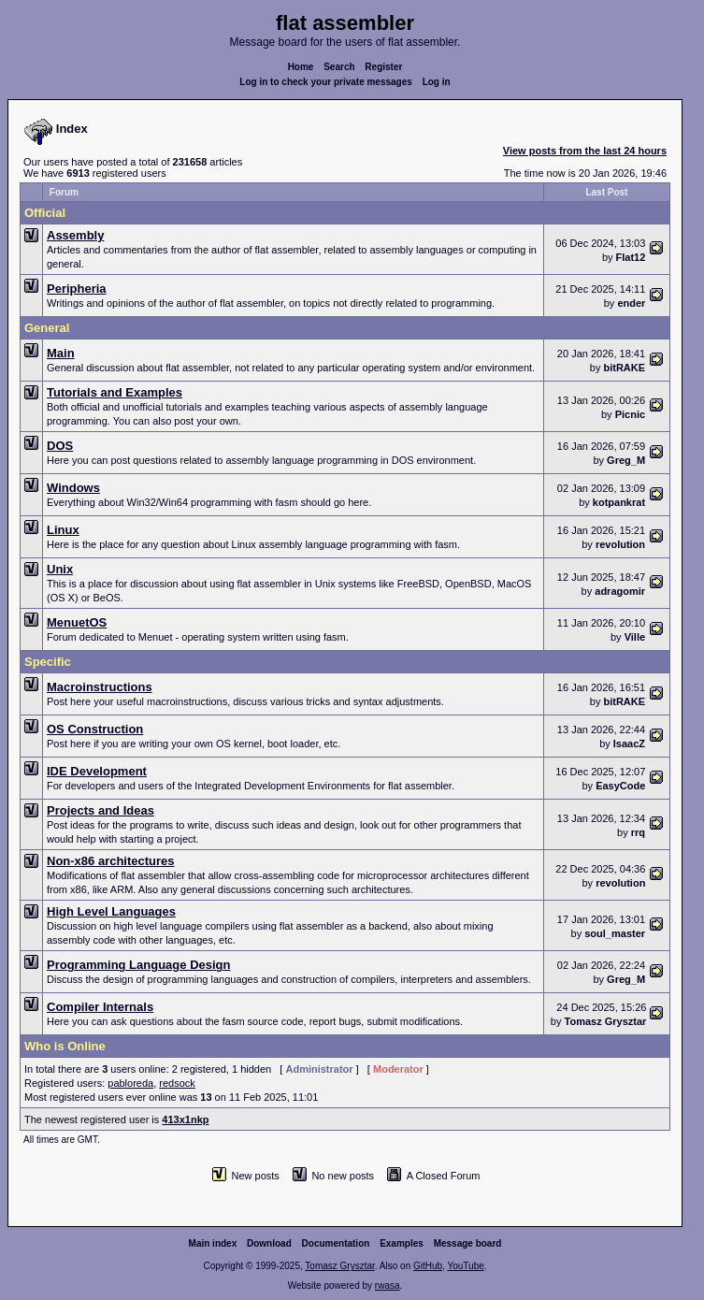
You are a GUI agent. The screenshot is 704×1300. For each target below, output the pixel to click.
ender (631, 303)
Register (383, 67)
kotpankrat (619, 502)
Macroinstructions (99, 687)
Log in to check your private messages (325, 82)
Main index (213, 1243)
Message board (468, 1243)
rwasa (387, 1285)
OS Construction (95, 729)
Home (301, 67)
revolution (620, 544)
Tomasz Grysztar (606, 1021)
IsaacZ (629, 743)
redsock (177, 1083)
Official (44, 213)
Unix (60, 569)
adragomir (620, 591)
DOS (60, 446)
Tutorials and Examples (114, 392)
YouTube (465, 1266)
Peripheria (77, 289)
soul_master (614, 933)
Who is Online (65, 1046)
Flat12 (631, 257)
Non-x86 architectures (111, 861)
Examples (402, 1243)
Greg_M (626, 460)
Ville (635, 637)
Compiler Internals (100, 1007)
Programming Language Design (138, 965)
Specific (47, 662)
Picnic (630, 414)
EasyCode (620, 785)
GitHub (427, 1266)
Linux (63, 530)
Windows (73, 488)
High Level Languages (111, 911)
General (46, 328)
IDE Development (97, 771)
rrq (638, 832)
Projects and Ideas (100, 810)
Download (269, 1243)
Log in (437, 82)
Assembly (75, 235)
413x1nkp (185, 1119)
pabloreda (130, 1083)
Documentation (336, 1243)
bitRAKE (624, 367)
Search (338, 67)
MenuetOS (77, 622)
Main (61, 353)
